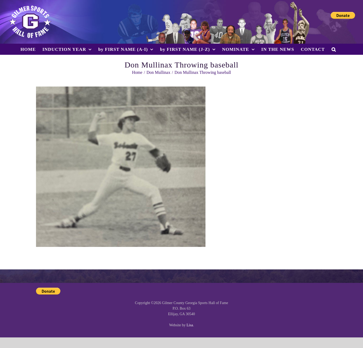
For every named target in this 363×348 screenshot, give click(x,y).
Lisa (190, 325)
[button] (333, 49)
